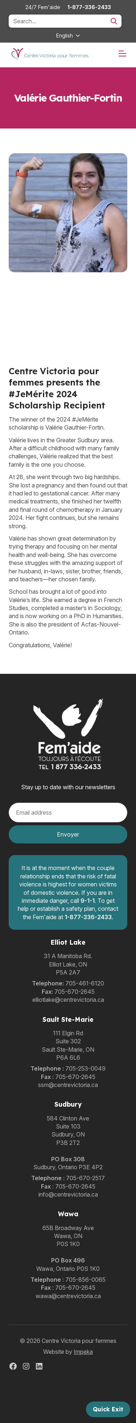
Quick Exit (108, 1409)
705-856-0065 (85, 1279)
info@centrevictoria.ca (68, 1194)
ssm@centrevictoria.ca (68, 1084)
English (64, 35)
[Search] (65, 21)
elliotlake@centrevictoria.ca (68, 999)
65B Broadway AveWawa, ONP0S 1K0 (68, 1236)
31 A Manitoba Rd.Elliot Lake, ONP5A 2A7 (68, 964)
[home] (49, 53)
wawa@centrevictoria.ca (68, 1296)
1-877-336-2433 (89, 7)
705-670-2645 (74, 991)
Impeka (83, 1351)
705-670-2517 (85, 1178)
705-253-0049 (85, 1068)
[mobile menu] (122, 53)
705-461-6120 (84, 983)
